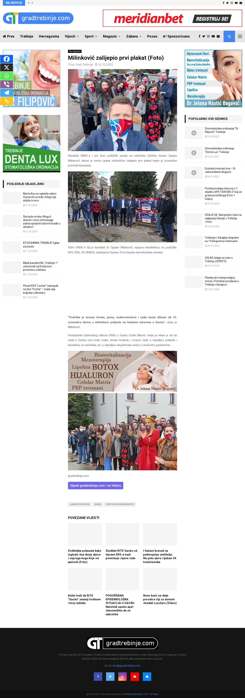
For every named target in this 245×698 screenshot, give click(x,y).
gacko (98, 504)
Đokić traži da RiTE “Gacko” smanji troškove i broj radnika (84, 599)
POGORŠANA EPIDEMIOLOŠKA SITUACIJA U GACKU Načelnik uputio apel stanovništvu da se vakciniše (120, 605)
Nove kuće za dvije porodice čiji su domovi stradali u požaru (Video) (160, 599)
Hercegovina (49, 36)
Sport (89, 36)
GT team (153, 694)
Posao (152, 36)
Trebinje (26, 36)
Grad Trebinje (84, 64)
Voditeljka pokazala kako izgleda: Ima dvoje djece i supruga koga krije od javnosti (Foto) (84, 556)
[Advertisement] (122, 285)
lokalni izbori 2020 (80, 504)
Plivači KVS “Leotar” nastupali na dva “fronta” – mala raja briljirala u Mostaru (40, 289)
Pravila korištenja (132, 694)
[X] (6, 67)
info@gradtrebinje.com (126, 665)
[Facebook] (6, 59)
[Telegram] (6, 92)
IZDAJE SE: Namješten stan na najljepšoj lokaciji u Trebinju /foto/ (223, 218)
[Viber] (6, 84)
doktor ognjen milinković (120, 504)
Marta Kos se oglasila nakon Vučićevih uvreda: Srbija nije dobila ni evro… (39, 197)
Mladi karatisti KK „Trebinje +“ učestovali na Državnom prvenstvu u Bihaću (40, 266)
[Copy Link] (6, 101)
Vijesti (70, 36)
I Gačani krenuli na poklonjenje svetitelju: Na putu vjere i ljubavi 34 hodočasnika (159, 556)
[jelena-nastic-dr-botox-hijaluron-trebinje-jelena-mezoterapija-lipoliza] (122, 390)
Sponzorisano (176, 36)
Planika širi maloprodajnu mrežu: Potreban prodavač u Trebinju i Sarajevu (222, 281)
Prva (8, 36)
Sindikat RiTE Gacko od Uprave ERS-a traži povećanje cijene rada (121, 554)
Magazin (110, 36)
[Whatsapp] (6, 76)
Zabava (132, 36)
